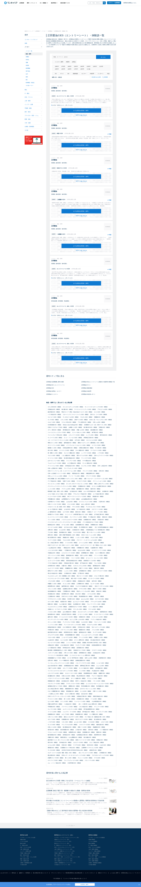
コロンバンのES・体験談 (54, 588)
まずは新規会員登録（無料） (81, 110)
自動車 (27, 65)
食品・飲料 (28, 54)
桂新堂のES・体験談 (65, 601)
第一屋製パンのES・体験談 (55, 453)
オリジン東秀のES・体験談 (81, 640)
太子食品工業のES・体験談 (101, 514)
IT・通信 (33, 93)
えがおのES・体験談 (71, 501)
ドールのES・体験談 (96, 699)
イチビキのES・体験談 (54, 581)
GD (67, 73)
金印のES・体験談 (96, 581)
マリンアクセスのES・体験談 (69, 724)
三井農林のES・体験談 (83, 583)
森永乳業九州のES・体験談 (55, 632)
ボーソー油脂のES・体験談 (78, 678)
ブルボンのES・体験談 (86, 417)
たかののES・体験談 (86, 622)
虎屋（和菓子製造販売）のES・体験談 (69, 535)
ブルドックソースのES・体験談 (102, 622)
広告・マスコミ (33, 97)
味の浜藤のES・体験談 (90, 737)
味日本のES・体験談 (92, 745)
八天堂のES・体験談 (80, 729)
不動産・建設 (33, 108)
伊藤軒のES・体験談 (53, 737)
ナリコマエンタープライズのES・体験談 (58, 578)
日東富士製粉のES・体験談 (86, 448)
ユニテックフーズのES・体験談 (56, 560)
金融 (33, 43)
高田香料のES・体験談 (100, 734)
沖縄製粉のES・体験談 (97, 524)
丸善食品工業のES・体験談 (84, 696)
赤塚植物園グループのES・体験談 (57, 658)
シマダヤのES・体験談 (54, 722)
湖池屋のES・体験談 (98, 496)
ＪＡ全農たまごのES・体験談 (55, 693)
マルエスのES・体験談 (69, 540)
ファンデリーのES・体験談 (73, 460)
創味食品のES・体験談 (54, 524)
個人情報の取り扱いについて (40, 873)
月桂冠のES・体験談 (103, 519)
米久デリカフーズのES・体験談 (83, 719)
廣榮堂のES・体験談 (74, 686)
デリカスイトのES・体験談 (55, 699)
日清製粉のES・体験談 (84, 486)
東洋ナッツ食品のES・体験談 (83, 681)
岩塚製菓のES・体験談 (54, 714)
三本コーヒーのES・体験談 (55, 717)
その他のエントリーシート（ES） (62, 864)
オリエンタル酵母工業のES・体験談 (101, 486)
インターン (100, 73)
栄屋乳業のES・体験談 (106, 612)
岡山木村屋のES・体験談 (83, 676)
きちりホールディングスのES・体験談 (88, 612)
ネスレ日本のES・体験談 (54, 407)
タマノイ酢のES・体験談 (54, 430)
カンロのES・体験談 (85, 691)
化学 (27, 74)
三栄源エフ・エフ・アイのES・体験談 (97, 512)
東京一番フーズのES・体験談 (79, 578)
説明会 (73, 62)
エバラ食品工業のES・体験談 (101, 494)
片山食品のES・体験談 (98, 670)
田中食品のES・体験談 (88, 711)
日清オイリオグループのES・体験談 (57, 427)
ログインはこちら (81, 115)
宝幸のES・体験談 (104, 471)
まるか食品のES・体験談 (67, 645)
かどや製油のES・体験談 (74, 463)
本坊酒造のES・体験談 (54, 594)
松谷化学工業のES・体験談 (69, 614)
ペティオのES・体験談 (99, 681)
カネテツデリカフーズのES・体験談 (102, 571)
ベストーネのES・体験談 (77, 558)
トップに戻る (70, 825)
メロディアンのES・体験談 (55, 652)
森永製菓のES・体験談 (97, 430)
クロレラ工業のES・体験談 (101, 576)
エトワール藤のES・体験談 (69, 581)
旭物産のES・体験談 (68, 537)
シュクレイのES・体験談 (70, 571)
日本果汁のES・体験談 (73, 599)
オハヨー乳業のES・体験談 (55, 509)
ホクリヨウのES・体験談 (101, 599)
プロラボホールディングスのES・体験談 (102, 755)
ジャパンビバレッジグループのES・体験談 (59, 432)
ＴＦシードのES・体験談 (100, 555)
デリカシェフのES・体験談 (94, 678)
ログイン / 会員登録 (114, 2)
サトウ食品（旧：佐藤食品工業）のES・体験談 (97, 717)
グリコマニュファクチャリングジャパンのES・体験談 (62, 486)
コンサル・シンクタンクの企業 (27, 837)
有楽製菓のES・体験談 (88, 732)
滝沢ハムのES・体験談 (86, 555)
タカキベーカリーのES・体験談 (73, 673)
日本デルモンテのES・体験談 (69, 596)
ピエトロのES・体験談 (73, 504)
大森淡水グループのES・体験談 (81, 650)
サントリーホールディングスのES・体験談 (96, 407)
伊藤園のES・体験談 (99, 417)
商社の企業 (23, 843)
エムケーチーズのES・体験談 (55, 568)
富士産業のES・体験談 (100, 719)
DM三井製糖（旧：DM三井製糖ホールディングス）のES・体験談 (65, 478)
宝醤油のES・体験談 (101, 740)
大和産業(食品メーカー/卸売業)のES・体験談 (98, 530)
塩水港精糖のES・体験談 (54, 591)
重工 (27, 79)
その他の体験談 (92, 864)
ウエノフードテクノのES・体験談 (96, 604)
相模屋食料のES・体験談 (71, 688)
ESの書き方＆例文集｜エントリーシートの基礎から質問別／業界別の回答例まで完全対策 (75, 800)
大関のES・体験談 (99, 596)
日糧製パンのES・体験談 (100, 637)
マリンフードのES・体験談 (101, 706)
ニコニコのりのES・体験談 (55, 550)
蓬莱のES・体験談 (101, 732)
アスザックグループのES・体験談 (75, 683)
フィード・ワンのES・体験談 (76, 476)
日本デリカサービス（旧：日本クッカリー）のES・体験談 (63, 545)
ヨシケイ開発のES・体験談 (102, 553)
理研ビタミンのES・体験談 (55, 442)
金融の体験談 (91, 839)
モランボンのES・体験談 (80, 609)
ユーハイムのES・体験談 (85, 542)
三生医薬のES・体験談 (78, 530)
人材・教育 (33, 100)
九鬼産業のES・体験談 (97, 547)
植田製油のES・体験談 (99, 565)
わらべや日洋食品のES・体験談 (92, 491)
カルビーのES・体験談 (54, 422)
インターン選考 (58, 62)
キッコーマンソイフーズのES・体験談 (58, 517)
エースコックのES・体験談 (66, 450)
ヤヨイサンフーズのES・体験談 (56, 683)
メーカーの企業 (24, 841)
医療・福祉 (33, 119)
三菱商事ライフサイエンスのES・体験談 (92, 747)
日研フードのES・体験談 (85, 568)
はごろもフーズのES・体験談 (81, 601)
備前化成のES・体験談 (102, 724)
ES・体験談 (44, 3)
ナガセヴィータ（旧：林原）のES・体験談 (59, 506)
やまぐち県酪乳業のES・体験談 (56, 691)
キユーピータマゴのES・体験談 (56, 642)
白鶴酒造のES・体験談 (90, 519)
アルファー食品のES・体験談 (99, 676)
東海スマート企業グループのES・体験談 (58, 558)
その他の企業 (23, 864)
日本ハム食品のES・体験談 (105, 465)
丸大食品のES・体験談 (76, 491)
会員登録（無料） (84, 884)
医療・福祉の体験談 (93, 859)
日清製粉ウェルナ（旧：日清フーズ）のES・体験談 (97, 424)
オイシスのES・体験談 (66, 701)
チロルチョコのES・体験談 (94, 624)
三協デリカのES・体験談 (54, 668)
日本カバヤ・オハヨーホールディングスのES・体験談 (76, 755)
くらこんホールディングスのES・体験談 (92, 635)
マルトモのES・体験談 (100, 563)
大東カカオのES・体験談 (68, 676)
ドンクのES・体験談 (84, 670)
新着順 (106, 77)
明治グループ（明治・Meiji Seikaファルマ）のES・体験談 (77, 412)
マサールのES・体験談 (94, 609)
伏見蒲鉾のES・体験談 (83, 699)
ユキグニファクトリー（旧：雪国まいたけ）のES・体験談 (95, 545)
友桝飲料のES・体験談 (75, 732)
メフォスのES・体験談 (98, 629)
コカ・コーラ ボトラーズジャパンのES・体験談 (60, 440)
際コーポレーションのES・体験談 (96, 532)
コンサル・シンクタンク (33, 39)
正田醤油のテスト (86, 385)
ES (55, 73)
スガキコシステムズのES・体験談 (82, 565)
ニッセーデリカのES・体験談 (69, 637)
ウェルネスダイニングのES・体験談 (57, 606)
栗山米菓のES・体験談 (54, 755)
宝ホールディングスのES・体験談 (101, 627)
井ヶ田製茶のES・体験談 (85, 527)
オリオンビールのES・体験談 (99, 617)
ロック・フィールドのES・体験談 (73, 437)
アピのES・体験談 (52, 532)
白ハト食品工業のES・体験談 (55, 542)
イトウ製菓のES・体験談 (106, 729)
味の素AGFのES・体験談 (90, 427)
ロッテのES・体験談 (53, 419)
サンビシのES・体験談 (69, 583)
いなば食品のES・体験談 (54, 547)
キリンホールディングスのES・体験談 (73, 407)
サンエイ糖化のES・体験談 (89, 463)
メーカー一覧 (29, 51)
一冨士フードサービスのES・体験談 (103, 586)
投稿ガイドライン (102, 873)
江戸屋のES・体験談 (83, 573)
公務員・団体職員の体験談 (94, 862)
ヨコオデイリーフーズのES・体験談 (101, 550)
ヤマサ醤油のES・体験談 (89, 460)
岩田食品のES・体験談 (69, 734)
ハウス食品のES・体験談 (54, 414)
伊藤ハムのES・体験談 (83, 430)
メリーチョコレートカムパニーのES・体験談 (78, 445)
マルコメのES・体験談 (54, 455)
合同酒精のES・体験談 (85, 571)
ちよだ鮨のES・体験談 (65, 604)
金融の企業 (23, 839)
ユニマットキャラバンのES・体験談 (72, 709)
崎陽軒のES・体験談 (104, 673)
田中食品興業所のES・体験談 (91, 709)
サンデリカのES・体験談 (99, 632)
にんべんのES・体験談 (102, 665)
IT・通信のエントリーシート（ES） (63, 845)
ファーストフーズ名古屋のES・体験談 (58, 655)
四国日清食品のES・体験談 (100, 696)
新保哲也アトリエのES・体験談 (92, 560)
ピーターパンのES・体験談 (85, 614)
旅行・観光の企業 (24, 855)
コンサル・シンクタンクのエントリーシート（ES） (66, 837)
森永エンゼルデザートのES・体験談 (73, 717)
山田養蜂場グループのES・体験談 (70, 499)
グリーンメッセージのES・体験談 (102, 481)
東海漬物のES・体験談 (72, 691)
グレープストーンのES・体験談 (78, 517)
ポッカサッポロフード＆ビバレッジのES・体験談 (79, 483)
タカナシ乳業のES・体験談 (72, 693)
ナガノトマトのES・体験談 (92, 760)
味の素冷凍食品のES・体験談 (71, 458)
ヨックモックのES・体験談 (88, 465)
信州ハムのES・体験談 (91, 658)
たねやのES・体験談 (105, 745)
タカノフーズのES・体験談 (70, 668)
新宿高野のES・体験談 (54, 586)
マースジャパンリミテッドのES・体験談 (85, 409)
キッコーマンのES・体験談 (55, 437)
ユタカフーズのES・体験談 (80, 742)
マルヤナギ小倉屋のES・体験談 (83, 586)
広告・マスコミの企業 (25, 847)
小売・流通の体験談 (93, 860)
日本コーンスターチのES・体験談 (57, 504)
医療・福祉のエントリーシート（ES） (63, 859)
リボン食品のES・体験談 (85, 706)
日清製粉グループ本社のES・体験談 (69, 747)
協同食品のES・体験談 (85, 632)
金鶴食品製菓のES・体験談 (82, 660)
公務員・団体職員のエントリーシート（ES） (65, 862)
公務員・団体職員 (33, 126)
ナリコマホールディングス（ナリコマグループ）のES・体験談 (64, 522)
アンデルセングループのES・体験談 (95, 506)
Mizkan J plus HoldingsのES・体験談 (72, 424)
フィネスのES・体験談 (71, 542)
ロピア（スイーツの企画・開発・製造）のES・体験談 (62, 752)
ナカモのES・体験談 (93, 722)
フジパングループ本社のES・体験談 (57, 435)
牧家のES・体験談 (99, 568)
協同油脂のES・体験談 (70, 442)
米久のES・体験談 (80, 594)
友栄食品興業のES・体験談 (99, 645)
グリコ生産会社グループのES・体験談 (93, 522)
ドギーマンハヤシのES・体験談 (68, 629)
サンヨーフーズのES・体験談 (96, 578)
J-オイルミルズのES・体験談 (94, 440)
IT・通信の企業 (24, 845)
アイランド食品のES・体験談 (98, 619)
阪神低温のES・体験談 (72, 555)
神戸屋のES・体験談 (97, 432)
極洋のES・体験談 (95, 489)
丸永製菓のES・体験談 (79, 604)
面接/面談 (74, 73)
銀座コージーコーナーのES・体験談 (85, 740)
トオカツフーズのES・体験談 (87, 724)
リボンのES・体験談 (67, 722)
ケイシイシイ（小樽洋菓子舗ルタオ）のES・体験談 (78, 514)
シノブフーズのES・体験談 (88, 453)
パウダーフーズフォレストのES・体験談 (58, 678)
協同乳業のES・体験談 (68, 586)
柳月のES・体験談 (80, 512)
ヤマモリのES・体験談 (85, 588)
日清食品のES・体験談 (54, 409)
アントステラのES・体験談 (88, 458)
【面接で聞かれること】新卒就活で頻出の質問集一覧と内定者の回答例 (69, 810)
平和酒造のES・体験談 (54, 706)
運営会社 (14, 873)
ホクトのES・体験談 (53, 601)
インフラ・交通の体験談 (94, 851)
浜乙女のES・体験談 (86, 693)
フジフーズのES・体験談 (54, 540)
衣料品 (27, 59)
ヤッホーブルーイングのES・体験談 (103, 614)
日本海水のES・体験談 (84, 627)
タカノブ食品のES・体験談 (96, 742)
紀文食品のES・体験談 (68, 681)
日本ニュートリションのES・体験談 (57, 476)
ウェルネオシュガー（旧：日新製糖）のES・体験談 (61, 576)
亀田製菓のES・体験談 (83, 489)
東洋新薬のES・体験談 (69, 430)
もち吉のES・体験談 (69, 509)
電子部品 (28, 71)
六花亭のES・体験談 (104, 501)
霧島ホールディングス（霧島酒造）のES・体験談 (91, 442)
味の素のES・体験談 (67, 409)
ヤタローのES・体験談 (54, 637)
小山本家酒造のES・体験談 (99, 701)
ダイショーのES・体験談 (54, 622)
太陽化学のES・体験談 (95, 750)
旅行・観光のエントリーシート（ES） (63, 855)
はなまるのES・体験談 (84, 550)
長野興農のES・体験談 (85, 652)
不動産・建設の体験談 (93, 853)
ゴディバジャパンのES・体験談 (56, 555)
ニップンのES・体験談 (92, 435)
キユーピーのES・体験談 (54, 417)
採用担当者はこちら (126, 873)
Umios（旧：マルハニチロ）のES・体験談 (100, 419)
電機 (27, 62)
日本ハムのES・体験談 (99, 422)
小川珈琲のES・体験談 (70, 573)
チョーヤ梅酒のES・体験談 (66, 660)
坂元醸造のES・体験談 (54, 676)
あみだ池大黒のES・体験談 (55, 665)
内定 (107, 73)
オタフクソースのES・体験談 (99, 509)
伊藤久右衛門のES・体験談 (55, 704)
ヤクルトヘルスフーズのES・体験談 (57, 732)
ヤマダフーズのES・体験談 (99, 650)
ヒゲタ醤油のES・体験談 (54, 647)
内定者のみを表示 (95, 77)
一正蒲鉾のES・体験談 (70, 550)
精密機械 (28, 68)
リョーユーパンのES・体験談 (82, 701)
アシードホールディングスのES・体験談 (74, 624)
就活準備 (54, 3)
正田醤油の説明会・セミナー (53, 391)
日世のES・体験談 (66, 745)
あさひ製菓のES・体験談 (69, 612)
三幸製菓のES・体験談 (105, 752)
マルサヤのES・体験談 (79, 532)
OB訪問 (91, 73)
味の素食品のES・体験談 (69, 727)
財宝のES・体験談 (99, 542)
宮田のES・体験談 (93, 729)
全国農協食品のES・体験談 (71, 665)
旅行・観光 (33, 111)
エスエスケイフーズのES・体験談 (70, 553)
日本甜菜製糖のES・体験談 (72, 635)
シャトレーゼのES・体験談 (73, 642)
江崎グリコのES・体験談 (80, 419)
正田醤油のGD (50, 388)
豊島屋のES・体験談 (53, 747)
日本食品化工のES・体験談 (72, 465)
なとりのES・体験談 (53, 701)
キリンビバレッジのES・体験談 (56, 483)
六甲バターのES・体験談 (70, 652)
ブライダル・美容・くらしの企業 (28, 857)
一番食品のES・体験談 (69, 547)
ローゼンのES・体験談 (68, 524)
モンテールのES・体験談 (97, 583)
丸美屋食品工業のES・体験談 (84, 734)
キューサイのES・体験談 (54, 709)
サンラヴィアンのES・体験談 (104, 711)
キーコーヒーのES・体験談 (55, 458)
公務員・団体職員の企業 (26, 862)
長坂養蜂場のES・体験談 (90, 673)
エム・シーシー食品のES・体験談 (57, 763)
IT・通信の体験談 (92, 845)
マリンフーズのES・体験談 (90, 471)
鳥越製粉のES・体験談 (99, 727)
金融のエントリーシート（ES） (62, 839)
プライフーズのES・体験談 (93, 476)
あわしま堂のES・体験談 (88, 504)
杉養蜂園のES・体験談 (87, 553)
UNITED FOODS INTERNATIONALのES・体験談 (74, 750)
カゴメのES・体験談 (99, 412)
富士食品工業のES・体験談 (98, 640)
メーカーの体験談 (92, 841)
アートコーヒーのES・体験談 (55, 465)
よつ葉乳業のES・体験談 (54, 512)
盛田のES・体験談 (52, 617)
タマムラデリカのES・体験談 (55, 635)
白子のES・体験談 (80, 440)
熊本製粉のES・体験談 (65, 532)
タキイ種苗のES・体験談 (82, 450)
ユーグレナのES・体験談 (98, 445)
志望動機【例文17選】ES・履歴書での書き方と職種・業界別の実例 (68, 790)
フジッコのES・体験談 (54, 519)
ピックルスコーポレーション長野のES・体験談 (82, 655)
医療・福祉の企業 (24, 859)
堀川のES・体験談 (52, 742)
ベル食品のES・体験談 (70, 704)
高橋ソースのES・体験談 (84, 727)
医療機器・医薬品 (30, 82)
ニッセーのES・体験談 (102, 663)
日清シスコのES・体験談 (54, 727)
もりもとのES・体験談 (54, 745)
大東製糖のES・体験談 (83, 547)
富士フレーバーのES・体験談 (84, 576)
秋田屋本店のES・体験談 (70, 632)
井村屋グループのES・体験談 (55, 514)
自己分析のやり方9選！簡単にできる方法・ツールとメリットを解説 (68, 780)
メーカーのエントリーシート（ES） (63, 841)
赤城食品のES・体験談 (84, 581)
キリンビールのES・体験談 (55, 527)
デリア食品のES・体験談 (54, 481)
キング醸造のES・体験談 (96, 714)
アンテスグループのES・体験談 (71, 622)
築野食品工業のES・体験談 (87, 665)
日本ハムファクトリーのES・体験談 (103, 455)
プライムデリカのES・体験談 (98, 601)
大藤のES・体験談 (66, 565)
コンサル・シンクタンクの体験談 (96, 837)
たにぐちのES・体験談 (66, 640)
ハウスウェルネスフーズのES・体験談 (72, 519)
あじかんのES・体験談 (87, 599)
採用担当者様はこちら (129, 2)
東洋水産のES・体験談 (106, 435)
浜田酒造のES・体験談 (83, 647)
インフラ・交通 (33, 104)
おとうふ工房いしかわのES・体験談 (79, 619)
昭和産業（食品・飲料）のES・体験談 (58, 491)
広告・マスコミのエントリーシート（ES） (64, 847)
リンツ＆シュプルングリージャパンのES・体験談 (61, 663)
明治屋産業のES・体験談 (85, 596)
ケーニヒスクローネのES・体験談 (68, 617)
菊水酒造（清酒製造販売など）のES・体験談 (59, 650)
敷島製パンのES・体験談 (54, 448)
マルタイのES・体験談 (97, 537)
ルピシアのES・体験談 (68, 714)
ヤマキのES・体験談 (99, 758)
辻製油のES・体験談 (53, 645)
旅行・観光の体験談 (93, 855)
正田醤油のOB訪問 (86, 391)
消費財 (27, 56)
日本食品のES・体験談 (65, 742)
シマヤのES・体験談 (103, 453)
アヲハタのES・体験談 (78, 506)
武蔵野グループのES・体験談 (55, 758)
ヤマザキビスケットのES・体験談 (57, 599)
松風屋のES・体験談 (84, 617)
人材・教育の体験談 (93, 849)
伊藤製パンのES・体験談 (54, 583)
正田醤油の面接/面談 (86, 388)
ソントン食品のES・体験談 (95, 606)
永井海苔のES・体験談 (54, 565)
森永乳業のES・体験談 (54, 412)
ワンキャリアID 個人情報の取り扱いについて (75, 878)
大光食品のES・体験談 (99, 652)
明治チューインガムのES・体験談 (86, 591)
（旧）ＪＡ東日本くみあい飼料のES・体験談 (90, 704)
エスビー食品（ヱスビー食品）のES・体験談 (59, 494)
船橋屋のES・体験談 (84, 629)
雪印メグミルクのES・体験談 (84, 455)
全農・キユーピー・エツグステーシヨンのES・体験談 (98, 478)
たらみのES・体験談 (64, 530)
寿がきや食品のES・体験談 (55, 573)
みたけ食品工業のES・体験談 (55, 688)
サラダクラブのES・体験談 (84, 481)
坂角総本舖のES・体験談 (54, 627)
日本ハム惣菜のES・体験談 (55, 468)
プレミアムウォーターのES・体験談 (73, 760)
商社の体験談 (91, 843)
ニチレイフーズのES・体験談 (76, 435)
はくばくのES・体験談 (80, 722)
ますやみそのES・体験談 (70, 527)
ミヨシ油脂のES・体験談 (68, 455)
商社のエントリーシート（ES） (62, 843)
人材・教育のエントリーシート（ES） (63, 849)
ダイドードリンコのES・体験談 (56, 445)
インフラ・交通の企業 (25, 851)
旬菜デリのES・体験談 (69, 481)
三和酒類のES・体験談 (69, 591)
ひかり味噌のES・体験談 (69, 627)
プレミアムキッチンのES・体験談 (73, 468)
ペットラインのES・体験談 (55, 624)
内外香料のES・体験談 (68, 594)
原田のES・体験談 (52, 535)
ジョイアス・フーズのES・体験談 (72, 711)
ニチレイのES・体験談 (66, 419)
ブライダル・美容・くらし (33, 115)
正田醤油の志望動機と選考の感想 (55, 382)
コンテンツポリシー (90, 873)
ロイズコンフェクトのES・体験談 (88, 501)
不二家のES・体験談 (100, 448)
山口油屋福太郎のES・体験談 (89, 499)
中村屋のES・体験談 (53, 629)
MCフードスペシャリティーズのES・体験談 (79, 496)
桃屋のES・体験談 (52, 604)
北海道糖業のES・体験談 (82, 524)
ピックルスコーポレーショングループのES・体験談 (99, 683)
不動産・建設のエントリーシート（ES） (64, 853)
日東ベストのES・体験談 (99, 691)
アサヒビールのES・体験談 (105, 409)
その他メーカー (29, 85)
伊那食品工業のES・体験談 (91, 437)
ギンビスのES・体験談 (54, 724)
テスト (61, 73)
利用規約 (27, 873)
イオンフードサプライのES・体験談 (85, 663)
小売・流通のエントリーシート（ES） (63, 860)
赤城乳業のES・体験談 (105, 658)
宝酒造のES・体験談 (104, 427)
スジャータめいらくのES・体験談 (81, 432)
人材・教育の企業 (24, 849)
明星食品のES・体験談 (78, 473)
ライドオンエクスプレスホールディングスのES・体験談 (62, 670)
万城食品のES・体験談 (54, 553)
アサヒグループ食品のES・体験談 (82, 494)
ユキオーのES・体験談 (107, 722)
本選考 (66, 62)
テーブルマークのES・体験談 (98, 450)
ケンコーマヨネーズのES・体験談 (57, 496)
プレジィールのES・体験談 (85, 758)
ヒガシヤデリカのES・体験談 (55, 673)
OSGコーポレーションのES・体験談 (91, 535)
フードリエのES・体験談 (54, 711)
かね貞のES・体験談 (53, 640)
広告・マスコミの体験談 (94, 847)
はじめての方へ (5, 873)
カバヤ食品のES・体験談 (83, 509)
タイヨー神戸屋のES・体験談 (75, 658)
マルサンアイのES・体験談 (82, 645)
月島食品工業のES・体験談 (71, 563)
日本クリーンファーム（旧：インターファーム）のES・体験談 (64, 471)
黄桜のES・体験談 (107, 517)
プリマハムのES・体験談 (68, 489)
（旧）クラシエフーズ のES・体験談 (87, 752)
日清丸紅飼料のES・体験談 (70, 448)
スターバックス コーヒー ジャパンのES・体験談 (75, 414)
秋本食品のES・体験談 (69, 647)
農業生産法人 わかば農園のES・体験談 (71, 737)
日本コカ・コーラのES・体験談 (98, 414)
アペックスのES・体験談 (85, 637)
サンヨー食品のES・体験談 (86, 668)
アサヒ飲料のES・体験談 (84, 422)
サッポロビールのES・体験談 (70, 417)
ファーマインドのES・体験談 (69, 706)
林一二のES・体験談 (69, 699)
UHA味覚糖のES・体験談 (54, 424)
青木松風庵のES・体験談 (88, 686)
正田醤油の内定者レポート (88, 394)
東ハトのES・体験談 (70, 758)
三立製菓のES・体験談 (54, 596)
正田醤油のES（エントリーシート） (55, 385)
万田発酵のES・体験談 (54, 499)
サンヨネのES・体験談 (54, 750)
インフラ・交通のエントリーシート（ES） (64, 851)
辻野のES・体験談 (52, 660)
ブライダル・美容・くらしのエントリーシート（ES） (67, 857)
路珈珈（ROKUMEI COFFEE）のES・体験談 (94, 642)
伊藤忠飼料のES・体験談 (92, 473)
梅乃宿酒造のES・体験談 (54, 734)
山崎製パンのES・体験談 (75, 427)
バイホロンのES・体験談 (54, 612)
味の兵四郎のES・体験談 (54, 537)
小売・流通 (33, 123)
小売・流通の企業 (24, 860)
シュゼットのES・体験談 (82, 537)
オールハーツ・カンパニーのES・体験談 (96, 558)
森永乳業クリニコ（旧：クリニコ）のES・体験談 (61, 740)
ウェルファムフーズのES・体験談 (57, 463)
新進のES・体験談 (101, 591)
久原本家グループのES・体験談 (56, 501)
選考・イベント (32, 3)
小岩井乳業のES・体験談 (74, 763)
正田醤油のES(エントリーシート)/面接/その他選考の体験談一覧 (98, 382)
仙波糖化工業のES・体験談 (70, 588)
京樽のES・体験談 (52, 530)
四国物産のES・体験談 (54, 681)
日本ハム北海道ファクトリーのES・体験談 (59, 473)
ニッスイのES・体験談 (54, 489)
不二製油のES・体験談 (94, 517)
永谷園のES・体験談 (107, 491)
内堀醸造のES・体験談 (71, 568)
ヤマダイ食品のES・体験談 (55, 563)
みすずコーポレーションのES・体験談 (90, 688)
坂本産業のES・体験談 (54, 614)
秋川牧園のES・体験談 (102, 686)
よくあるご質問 (114, 873)
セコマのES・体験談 (68, 512)
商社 (33, 89)
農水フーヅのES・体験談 (99, 588)
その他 (87, 69)
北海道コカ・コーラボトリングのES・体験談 (59, 609)
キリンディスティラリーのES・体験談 (58, 619)
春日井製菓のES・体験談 (67, 729)
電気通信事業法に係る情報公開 (73, 873)
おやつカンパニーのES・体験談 (56, 460)
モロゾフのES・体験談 (54, 719)
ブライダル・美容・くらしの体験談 (97, 857)
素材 (27, 77)
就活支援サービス (65, 3)
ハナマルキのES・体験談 (93, 594)
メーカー (33, 47)
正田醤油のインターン (52, 394)
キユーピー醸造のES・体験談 (71, 453)
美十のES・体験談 (52, 450)
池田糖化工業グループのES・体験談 (57, 686)
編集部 (21, 873)
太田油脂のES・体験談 (101, 668)
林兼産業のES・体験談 (81, 714)
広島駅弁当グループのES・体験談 (78, 606)
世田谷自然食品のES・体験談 (74, 560)
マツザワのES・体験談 (79, 745)
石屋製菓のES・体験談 (68, 719)
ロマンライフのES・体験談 (55, 760)
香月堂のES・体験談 (53, 729)
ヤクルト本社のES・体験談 (69, 422)
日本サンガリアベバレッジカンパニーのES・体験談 (61, 696)
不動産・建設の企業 (25, 853)
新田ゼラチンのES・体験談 (55, 571)
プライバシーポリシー (57, 873)
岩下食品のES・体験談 (86, 563)
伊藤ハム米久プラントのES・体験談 (103, 483)
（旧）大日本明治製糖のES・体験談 (103, 527)
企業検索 (21, 3)
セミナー (83, 73)
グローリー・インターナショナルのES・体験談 (89, 540)
